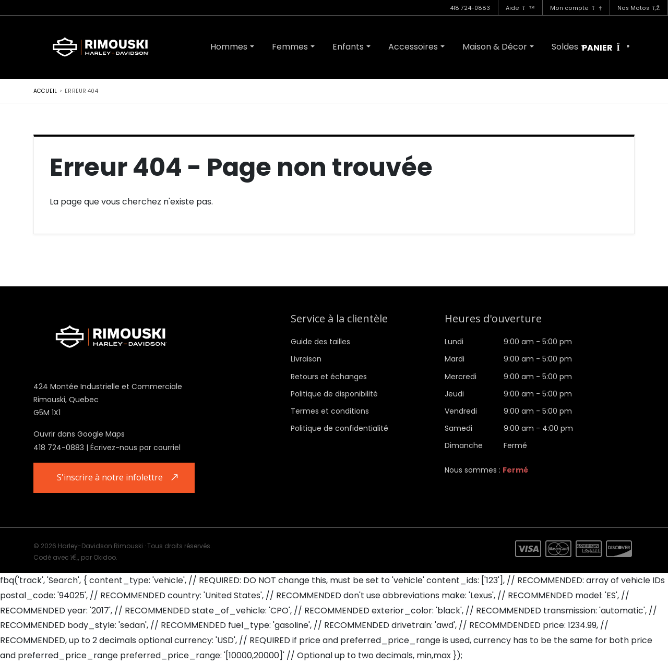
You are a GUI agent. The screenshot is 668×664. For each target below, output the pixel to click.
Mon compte (575, 8)
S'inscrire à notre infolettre (111, 478)
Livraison (306, 359)
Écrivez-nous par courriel (135, 447)
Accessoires (413, 47)
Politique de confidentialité (339, 428)
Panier (605, 48)
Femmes (290, 47)
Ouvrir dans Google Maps (79, 434)
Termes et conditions (330, 411)
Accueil (45, 91)
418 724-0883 (470, 8)
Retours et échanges (329, 376)
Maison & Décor (494, 47)
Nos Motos (638, 8)
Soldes (565, 47)
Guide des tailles (320, 341)
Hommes (228, 47)
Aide (520, 8)
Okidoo (104, 557)
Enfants (348, 47)
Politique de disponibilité (334, 394)
